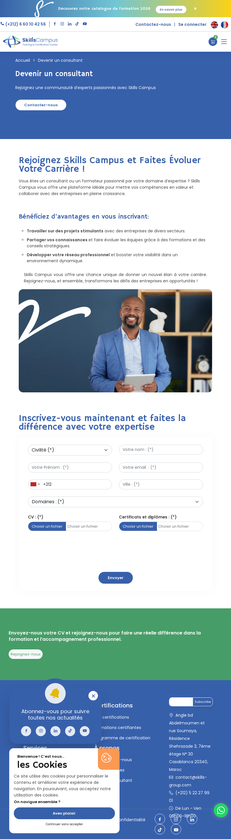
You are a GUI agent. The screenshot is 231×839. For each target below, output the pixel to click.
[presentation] (72, 579)
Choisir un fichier (47, 526)
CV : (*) (35, 517)
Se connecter (192, 24)
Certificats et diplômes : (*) (148, 517)
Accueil (22, 60)
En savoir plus (171, 9)
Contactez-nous (153, 24)
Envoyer (116, 577)
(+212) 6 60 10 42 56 (25, 24)
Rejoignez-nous (26, 654)
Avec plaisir (64, 813)
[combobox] (34, 484)
